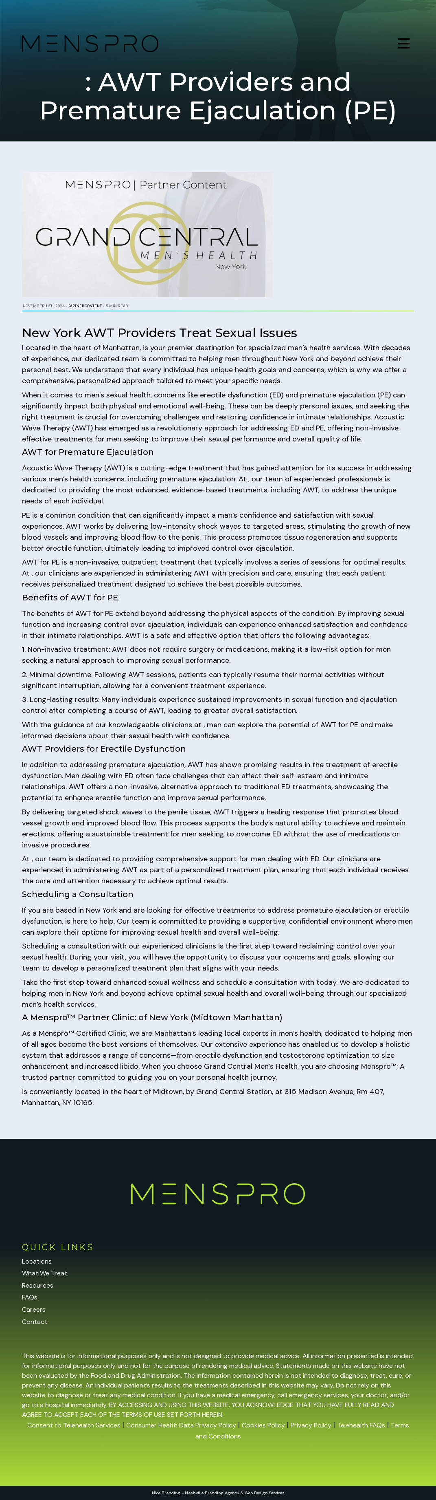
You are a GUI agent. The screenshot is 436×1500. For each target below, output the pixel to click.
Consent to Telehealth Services (74, 1425)
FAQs (29, 1297)
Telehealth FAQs (361, 1425)
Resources (37, 1285)
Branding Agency (222, 1493)
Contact (34, 1321)
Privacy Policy (311, 1425)
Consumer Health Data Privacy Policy (181, 1425)
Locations (37, 1261)
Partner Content (85, 306)
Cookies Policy (263, 1425)
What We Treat (44, 1273)
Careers (34, 1309)
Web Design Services (265, 1493)
